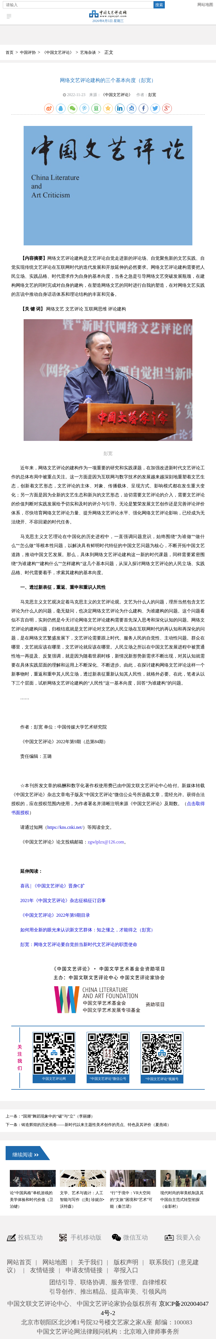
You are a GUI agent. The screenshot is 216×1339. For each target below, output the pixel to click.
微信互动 (135, 1237)
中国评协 (28, 52)
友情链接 (42, 1270)
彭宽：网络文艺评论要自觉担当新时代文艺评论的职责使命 (78, 944)
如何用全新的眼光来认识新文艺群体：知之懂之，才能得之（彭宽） (87, 929)
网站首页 (19, 1262)
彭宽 (152, 95)
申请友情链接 (84, 1270)
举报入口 (126, 1270)
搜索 (159, 5)
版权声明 (126, 1262)
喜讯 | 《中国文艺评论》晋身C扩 (52, 885)
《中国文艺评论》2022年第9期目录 (55, 915)
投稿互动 (30, 1237)
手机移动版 (86, 1237)
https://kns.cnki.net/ (65, 827)
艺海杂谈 (88, 52)
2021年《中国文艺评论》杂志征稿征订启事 (63, 900)
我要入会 (188, 1237)
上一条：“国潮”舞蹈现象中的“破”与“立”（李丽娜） (50, 1116)
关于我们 (90, 1262)
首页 (10, 52)
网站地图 (205, 5)
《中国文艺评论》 (58, 52)
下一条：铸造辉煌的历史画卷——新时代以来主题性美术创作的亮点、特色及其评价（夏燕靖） (88, 1125)
